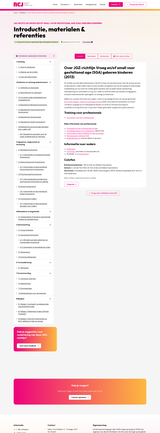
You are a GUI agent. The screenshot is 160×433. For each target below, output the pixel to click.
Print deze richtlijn (121, 56)
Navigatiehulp (91, 4)
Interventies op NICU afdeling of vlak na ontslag (85, 133)
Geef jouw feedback (28, 346)
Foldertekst (71, 149)
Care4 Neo (71, 151)
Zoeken (115, 4)
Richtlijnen (66, 4)
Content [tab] (80, 56)
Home (55, 4)
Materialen (78, 4)
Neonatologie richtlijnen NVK (78, 136)
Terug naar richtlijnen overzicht (103, 193)
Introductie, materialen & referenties (31, 56)
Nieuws (103, 4)
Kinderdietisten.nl (73, 138)
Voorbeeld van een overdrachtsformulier (82, 128)
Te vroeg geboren (82, 154)
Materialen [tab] (91, 56)
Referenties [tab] (104, 56)
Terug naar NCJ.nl (136, 5)
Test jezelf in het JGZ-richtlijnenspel (80, 118)
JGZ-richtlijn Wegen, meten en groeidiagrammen (83, 102)
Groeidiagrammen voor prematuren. (80, 131)
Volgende (71, 184)
